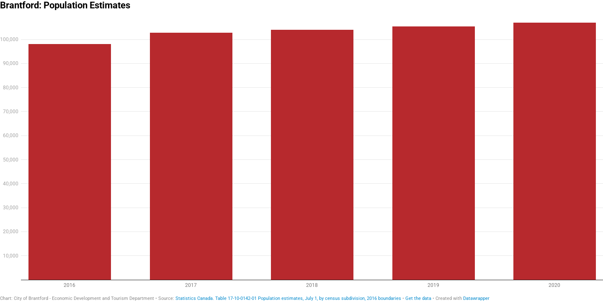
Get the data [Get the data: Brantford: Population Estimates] (418, 298)
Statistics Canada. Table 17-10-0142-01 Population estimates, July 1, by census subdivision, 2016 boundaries (288, 298)
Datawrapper (476, 298)
